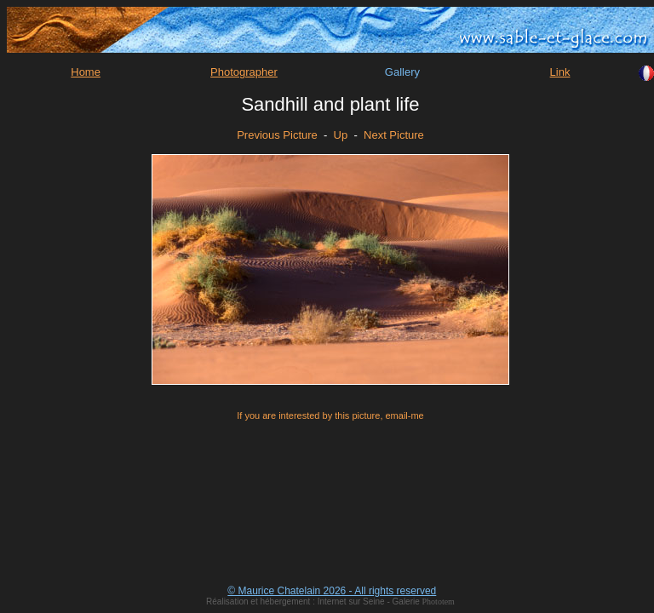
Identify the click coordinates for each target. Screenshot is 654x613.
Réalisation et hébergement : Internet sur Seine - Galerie (314, 601)
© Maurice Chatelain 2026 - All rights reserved (331, 591)
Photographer (244, 72)
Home (85, 72)
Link (560, 72)
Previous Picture (277, 135)
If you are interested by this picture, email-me (330, 415)
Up (341, 135)
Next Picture (394, 135)
